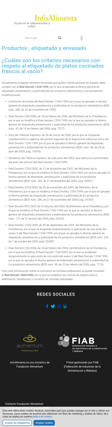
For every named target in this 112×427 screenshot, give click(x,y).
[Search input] (40, 37)
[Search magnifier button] (59, 37)
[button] (81, 38)
